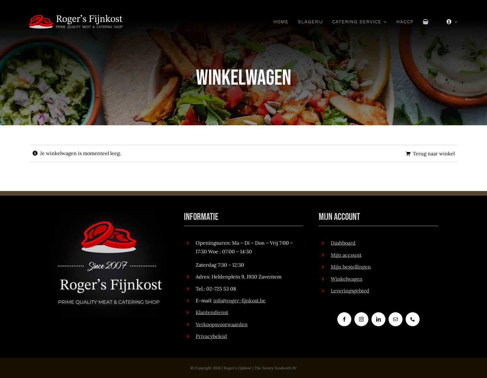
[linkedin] (378, 319)
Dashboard (343, 243)
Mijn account (346, 255)
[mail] (396, 319)
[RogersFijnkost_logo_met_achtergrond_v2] (108, 214)
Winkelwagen (346, 279)
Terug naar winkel (434, 153)
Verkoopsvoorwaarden (222, 324)
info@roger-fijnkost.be (239, 300)
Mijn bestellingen (351, 267)
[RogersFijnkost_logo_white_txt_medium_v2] (75, 17)
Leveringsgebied (350, 290)
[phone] (413, 319)
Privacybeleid (211, 336)
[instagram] (361, 319)
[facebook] (344, 319)
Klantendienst (212, 312)
